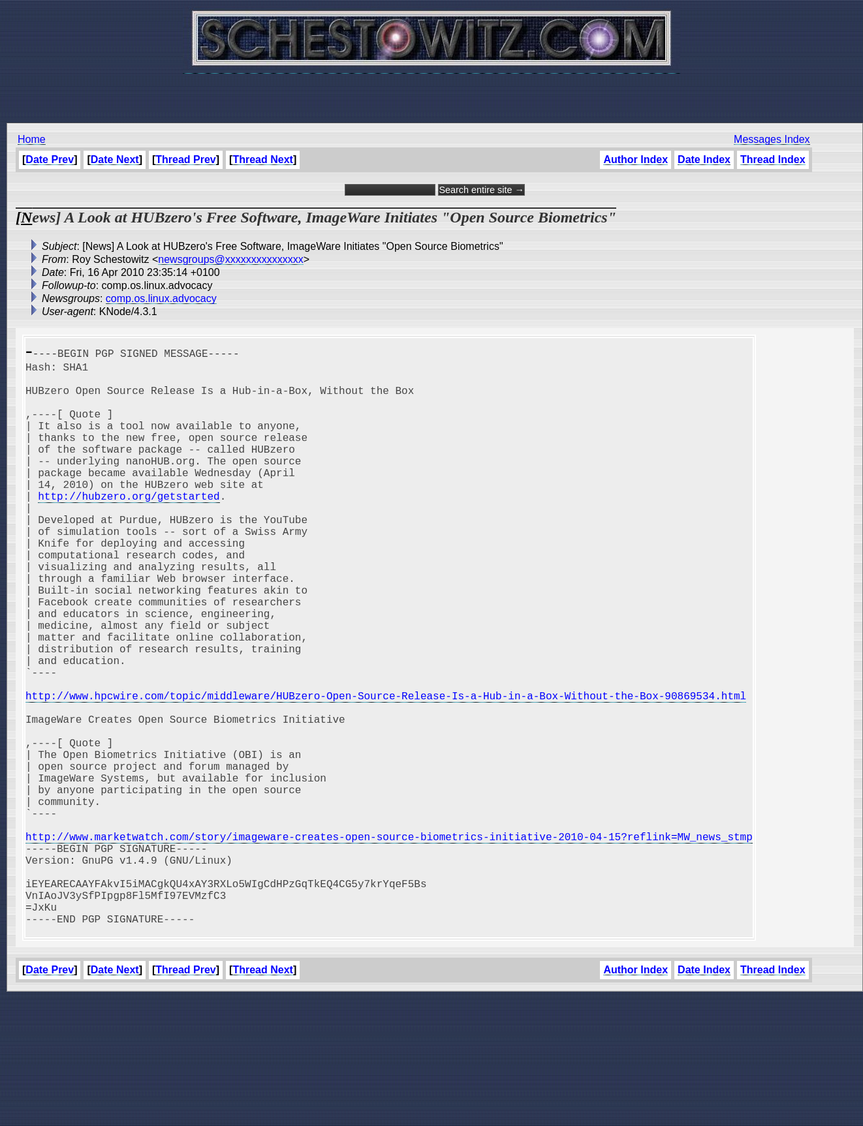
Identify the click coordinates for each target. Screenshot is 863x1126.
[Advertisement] (431, 91)
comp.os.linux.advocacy (161, 298)
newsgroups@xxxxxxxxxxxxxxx (231, 259)
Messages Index (772, 139)
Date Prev (49, 159)
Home (32, 139)
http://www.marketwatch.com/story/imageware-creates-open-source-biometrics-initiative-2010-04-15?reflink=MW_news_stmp (389, 943)
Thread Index (773, 159)
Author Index (635, 159)
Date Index (704, 159)
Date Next (115, 159)
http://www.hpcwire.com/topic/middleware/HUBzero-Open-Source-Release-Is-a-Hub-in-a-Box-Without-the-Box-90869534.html (385, 771)
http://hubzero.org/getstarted (128, 527)
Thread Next (262, 159)
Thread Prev (185, 159)
